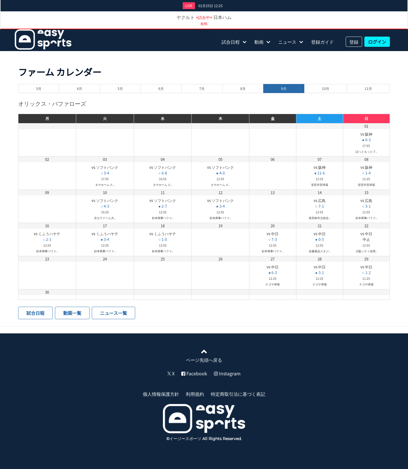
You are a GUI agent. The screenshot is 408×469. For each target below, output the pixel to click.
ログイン (377, 41)
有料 (204, 23)
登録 (353, 41)
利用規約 (195, 393)
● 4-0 (220, 173)
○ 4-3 (105, 206)
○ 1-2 (366, 272)
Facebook (194, 373)
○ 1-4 (366, 173)
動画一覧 (72, 313)
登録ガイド (322, 41)
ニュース (287, 41)
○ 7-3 (272, 239)
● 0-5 (319, 239)
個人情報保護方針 (161, 393)
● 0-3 (366, 139)
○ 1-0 (162, 239)
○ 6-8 (162, 173)
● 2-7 (162, 206)
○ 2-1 (47, 239)
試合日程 (231, 41)
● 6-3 (272, 272)
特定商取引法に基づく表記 (238, 393)
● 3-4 (220, 206)
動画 (259, 41)
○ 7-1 (319, 206)
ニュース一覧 (113, 313)
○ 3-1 (366, 206)
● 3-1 (319, 272)
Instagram (227, 373)
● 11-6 (319, 173)
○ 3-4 (105, 173)
